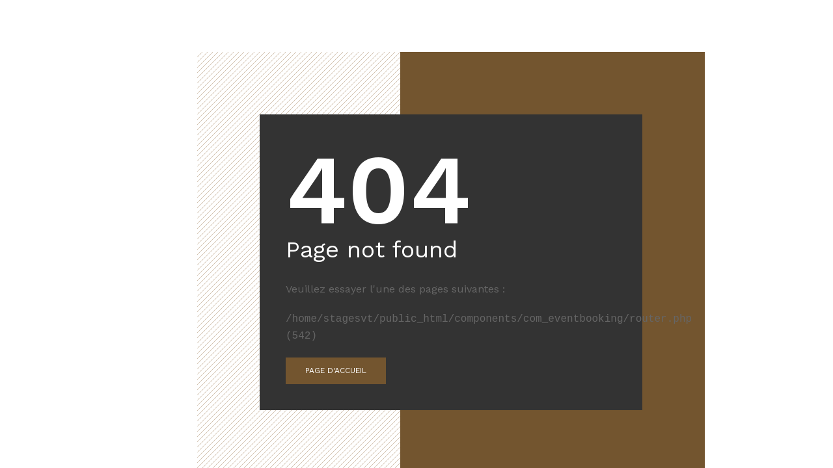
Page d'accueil (335, 370)
